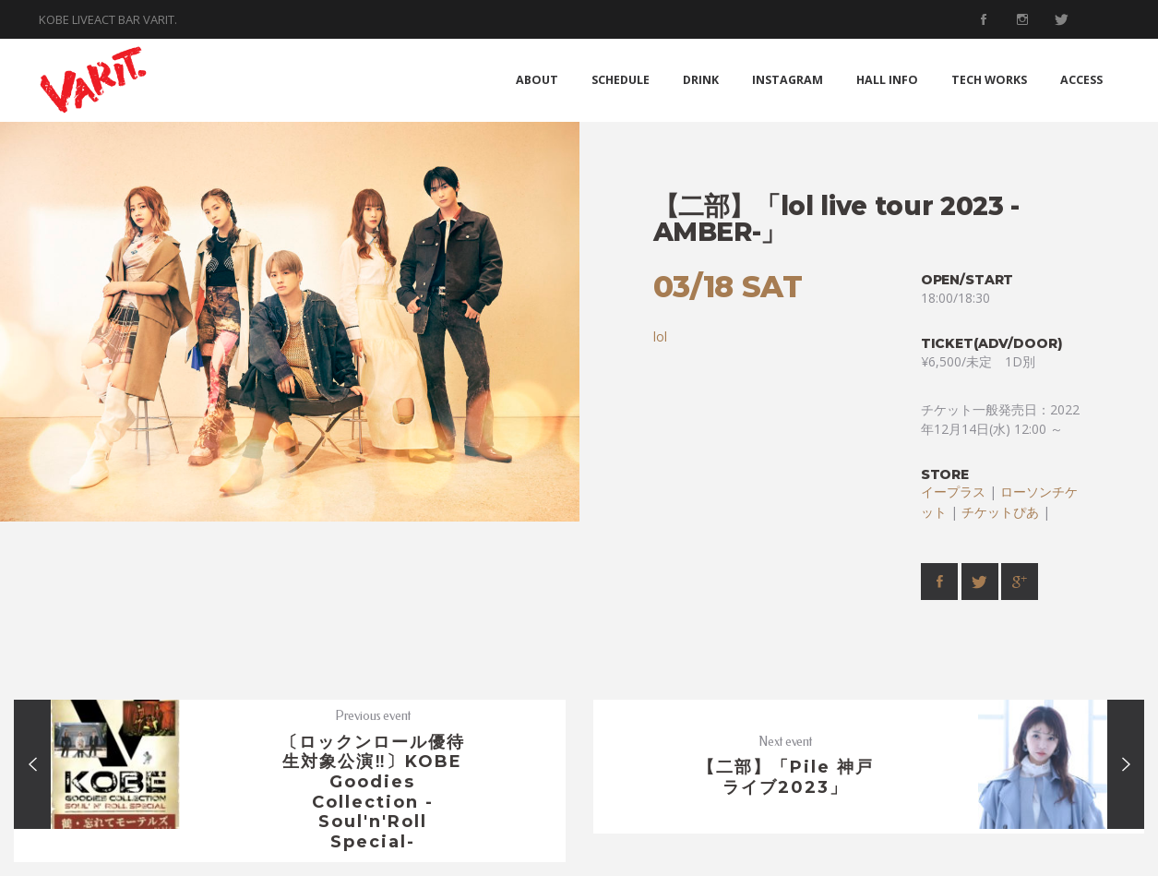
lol (660, 336)
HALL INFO (887, 80)
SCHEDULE (620, 80)
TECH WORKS (989, 80)
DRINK (701, 80)
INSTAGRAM (787, 80)
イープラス (953, 491)
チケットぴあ (1000, 512)
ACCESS (1081, 80)
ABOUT (537, 80)
